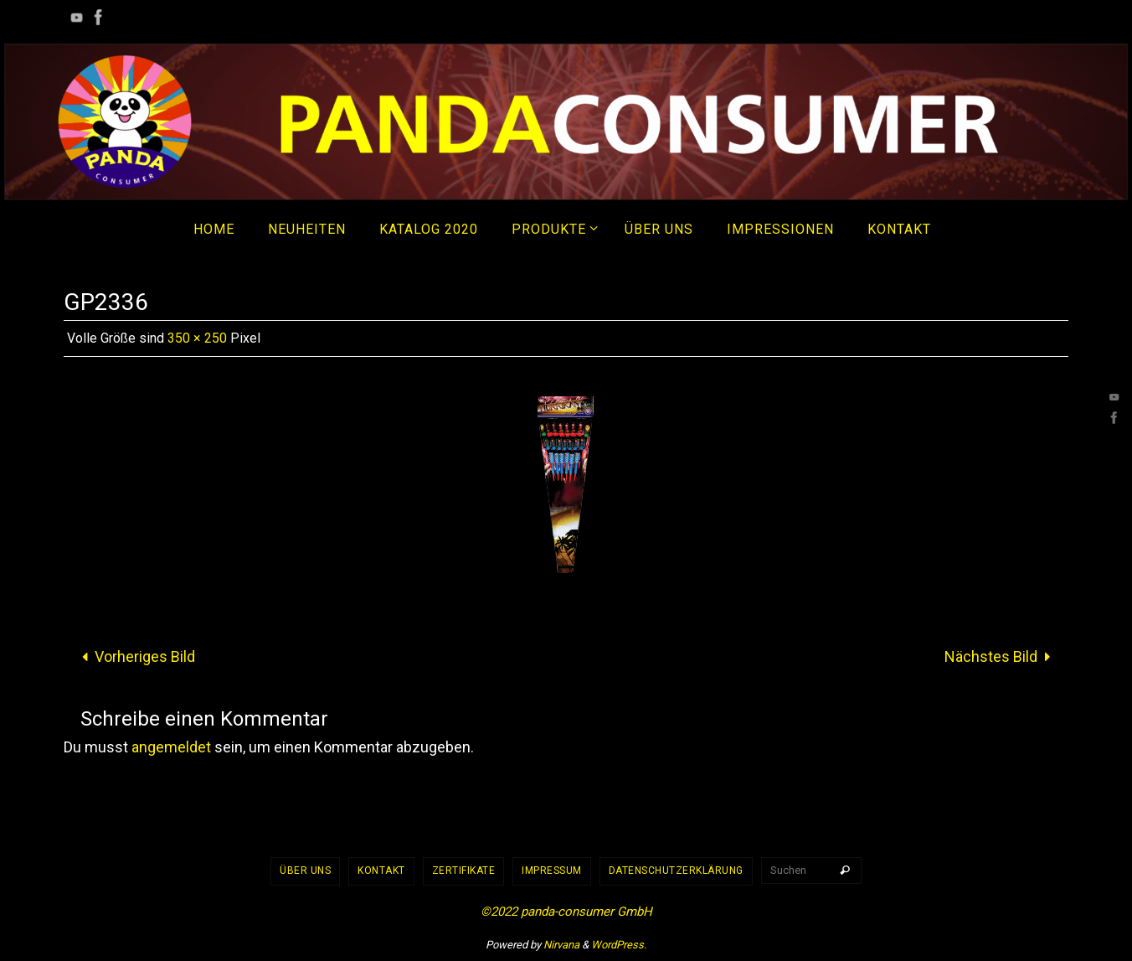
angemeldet (171, 747)
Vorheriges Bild (134, 656)
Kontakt (381, 870)
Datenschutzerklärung (676, 870)
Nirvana (561, 944)
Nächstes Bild (1001, 656)
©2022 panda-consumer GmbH (566, 911)
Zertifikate (464, 870)
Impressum (552, 870)
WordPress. (618, 944)
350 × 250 (197, 338)
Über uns (305, 870)
